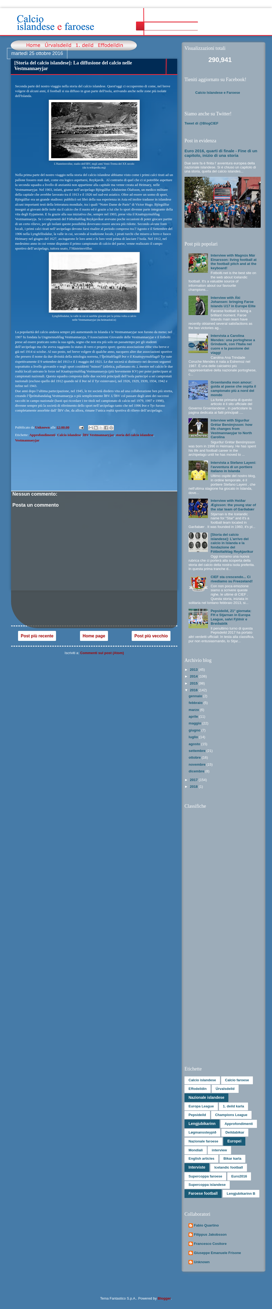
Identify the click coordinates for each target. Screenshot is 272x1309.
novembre (198, 764)
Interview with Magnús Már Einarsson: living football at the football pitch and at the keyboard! (233, 261)
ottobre (195, 757)
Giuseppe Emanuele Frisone (217, 1253)
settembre (198, 751)
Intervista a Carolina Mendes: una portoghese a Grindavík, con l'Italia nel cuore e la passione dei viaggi (233, 344)
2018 (194, 787)
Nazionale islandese (206, 1097)
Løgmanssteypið (202, 1132)
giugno (195, 730)
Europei (234, 1141)
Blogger (164, 1298)
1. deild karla (233, 1106)
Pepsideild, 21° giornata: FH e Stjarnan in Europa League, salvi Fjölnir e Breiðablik (231, 617)
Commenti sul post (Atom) (102, 653)
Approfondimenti (42, 435)
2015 (194, 683)
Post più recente (37, 636)
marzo (194, 710)
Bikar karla (233, 1158)
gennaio (196, 696)
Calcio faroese (237, 1080)
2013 (194, 670)
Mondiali (196, 1150)
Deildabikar (234, 1132)
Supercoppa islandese (207, 1185)
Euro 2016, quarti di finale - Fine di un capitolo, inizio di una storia (220, 153)
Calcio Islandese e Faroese (217, 93)
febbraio (196, 703)
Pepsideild (197, 1115)
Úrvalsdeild (225, 1089)
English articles (201, 1158)
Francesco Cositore (210, 1244)
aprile (194, 716)
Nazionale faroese (203, 1141)
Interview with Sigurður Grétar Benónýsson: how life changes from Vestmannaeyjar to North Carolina (231, 428)
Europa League (201, 1106)
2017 (194, 780)
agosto (195, 744)
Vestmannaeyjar (27, 440)
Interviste (197, 1167)
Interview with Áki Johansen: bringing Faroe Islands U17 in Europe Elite (233, 302)
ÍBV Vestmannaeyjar (98, 435)
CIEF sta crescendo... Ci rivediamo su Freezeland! (232, 579)
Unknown (202, 1262)
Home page (94, 636)
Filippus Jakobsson (210, 1234)
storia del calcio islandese (135, 435)
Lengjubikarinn (202, 1123)
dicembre (197, 771)
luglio (194, 737)
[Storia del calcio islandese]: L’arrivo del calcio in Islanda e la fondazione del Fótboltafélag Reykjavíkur (232, 543)
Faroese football (203, 1193)
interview (219, 1150)
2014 (194, 676)
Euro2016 (239, 1176)
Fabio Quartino (206, 1225)
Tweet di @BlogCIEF (201, 123)
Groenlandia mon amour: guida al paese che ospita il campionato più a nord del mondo (233, 388)
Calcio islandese (69, 435)
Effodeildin (198, 1089)
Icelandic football (228, 1167)
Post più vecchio (151, 636)
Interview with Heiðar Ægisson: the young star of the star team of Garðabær (233, 505)
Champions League (231, 1115)
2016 (194, 690)
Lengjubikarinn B (241, 1193)
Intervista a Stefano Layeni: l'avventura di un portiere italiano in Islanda (233, 467)
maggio (195, 723)
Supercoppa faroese (205, 1176)
